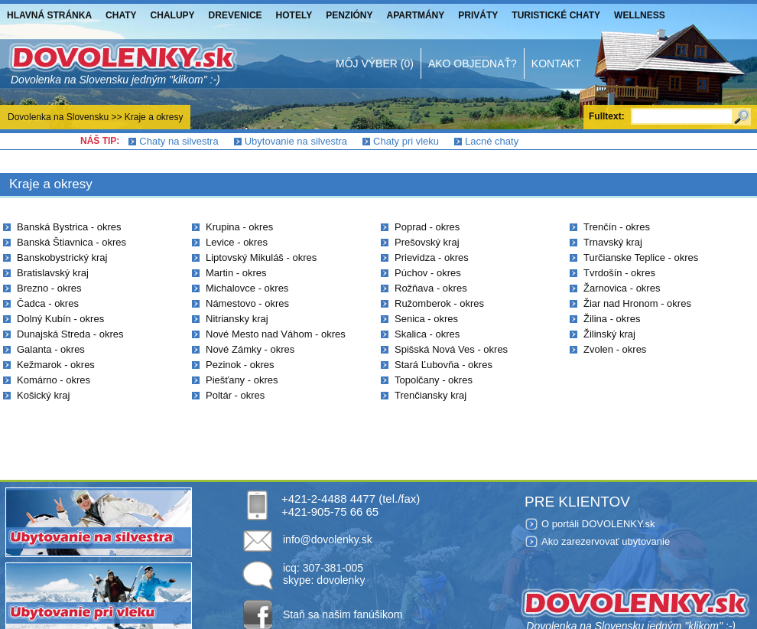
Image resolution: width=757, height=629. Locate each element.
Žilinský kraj (609, 334)
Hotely (294, 15)
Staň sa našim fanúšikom (342, 614)
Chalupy (173, 15)
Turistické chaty (556, 15)
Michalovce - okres (247, 288)
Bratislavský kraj (53, 273)
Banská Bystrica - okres (69, 227)
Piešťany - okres (242, 380)
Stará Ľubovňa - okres (443, 364)
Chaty (121, 15)
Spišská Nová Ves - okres (451, 349)
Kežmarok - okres (56, 364)
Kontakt (556, 63)
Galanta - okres (51, 349)
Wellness (639, 15)
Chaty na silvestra (178, 141)
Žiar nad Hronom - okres (637, 303)
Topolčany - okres (434, 380)
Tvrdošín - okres (619, 273)
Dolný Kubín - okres (60, 318)
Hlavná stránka (49, 15)
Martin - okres (236, 273)
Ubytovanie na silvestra (296, 141)
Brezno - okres (49, 288)
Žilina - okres (611, 318)
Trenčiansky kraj (430, 395)
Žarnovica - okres (621, 288)
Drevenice (235, 15)
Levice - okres (237, 242)
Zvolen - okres (614, 349)
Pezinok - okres (240, 364)
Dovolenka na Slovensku (58, 117)
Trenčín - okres (616, 227)
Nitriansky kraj (237, 318)
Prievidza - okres (432, 257)
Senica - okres (426, 318)
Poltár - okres (235, 395)
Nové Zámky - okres (250, 349)
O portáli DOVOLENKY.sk (598, 524)
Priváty (478, 15)
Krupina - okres (239, 227)
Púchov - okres (428, 273)
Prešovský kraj (427, 242)
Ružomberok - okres (439, 303)
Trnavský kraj (612, 242)
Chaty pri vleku (406, 141)
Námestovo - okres (247, 303)
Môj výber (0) (375, 63)
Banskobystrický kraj (62, 257)
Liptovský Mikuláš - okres (261, 257)
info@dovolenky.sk (327, 539)
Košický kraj (43, 395)
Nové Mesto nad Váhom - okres (276, 334)
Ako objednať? (472, 63)
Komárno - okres (53, 380)
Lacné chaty (491, 141)
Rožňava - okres (431, 288)
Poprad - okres (427, 227)
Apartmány (416, 15)
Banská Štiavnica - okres (71, 242)
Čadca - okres (48, 303)
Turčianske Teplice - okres (640, 257)
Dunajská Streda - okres (70, 334)
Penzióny (349, 15)
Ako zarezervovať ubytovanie (605, 541)
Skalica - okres (427, 334)
